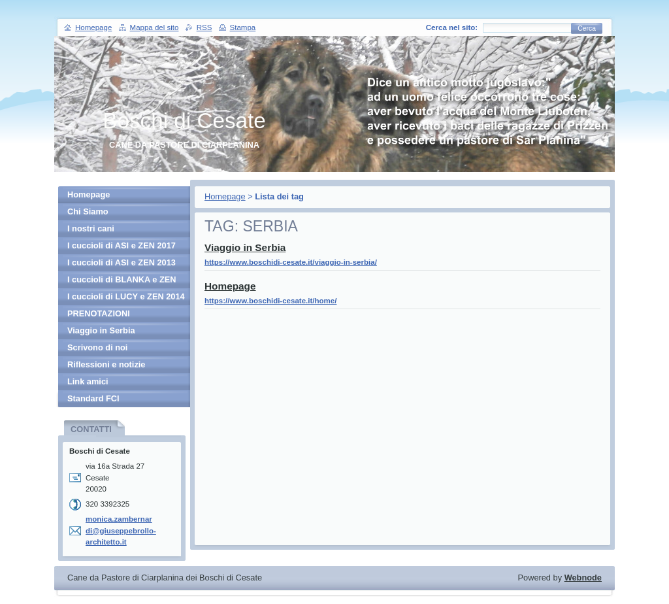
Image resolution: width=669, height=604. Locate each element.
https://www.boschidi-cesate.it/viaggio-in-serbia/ (290, 262)
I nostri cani (90, 228)
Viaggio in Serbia (245, 247)
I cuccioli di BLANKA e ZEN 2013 (121, 281)
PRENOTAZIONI (98, 313)
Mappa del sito (154, 27)
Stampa (243, 27)
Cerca (587, 28)
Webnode (583, 577)
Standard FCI (93, 398)
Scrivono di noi (97, 347)
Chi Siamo (87, 211)
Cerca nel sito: (452, 27)
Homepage (225, 196)
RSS (204, 27)
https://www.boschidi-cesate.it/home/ (270, 301)
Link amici (87, 381)
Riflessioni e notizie (106, 364)
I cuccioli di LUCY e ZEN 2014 (126, 296)
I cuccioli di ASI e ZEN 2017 (121, 245)
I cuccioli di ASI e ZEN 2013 (121, 262)
